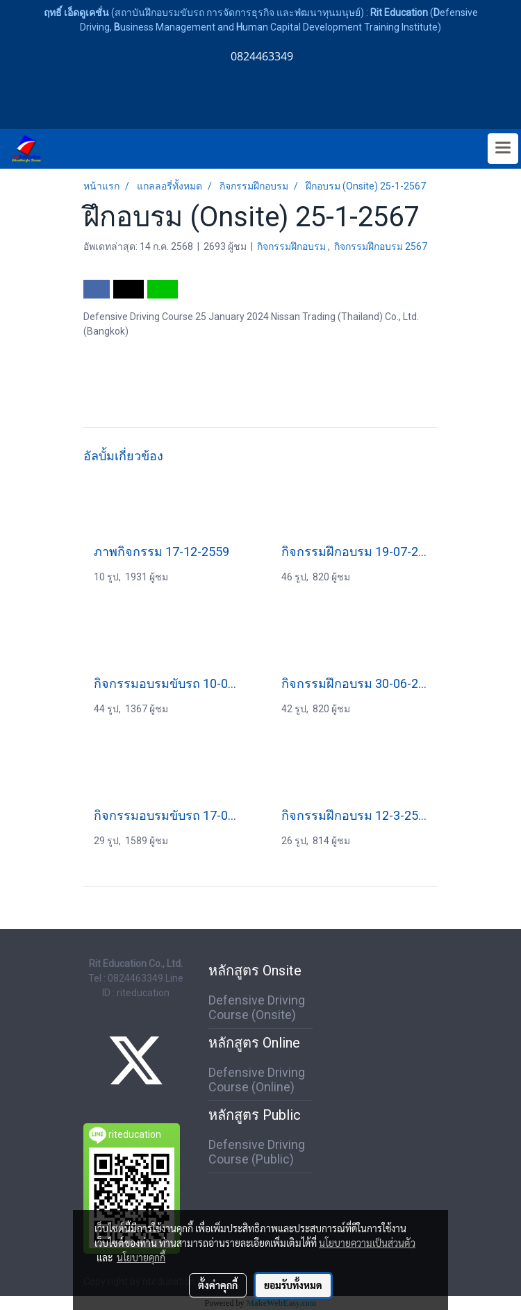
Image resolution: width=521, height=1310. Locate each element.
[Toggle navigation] (503, 148)
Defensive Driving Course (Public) (256, 1151)
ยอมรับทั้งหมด (293, 1285)
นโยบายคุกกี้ (141, 1257)
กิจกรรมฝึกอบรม (292, 246)
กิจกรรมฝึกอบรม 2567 (380, 246)
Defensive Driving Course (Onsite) (256, 1007)
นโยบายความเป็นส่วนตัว (367, 1242)
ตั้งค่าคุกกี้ (218, 1285)
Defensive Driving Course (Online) (256, 1079)
